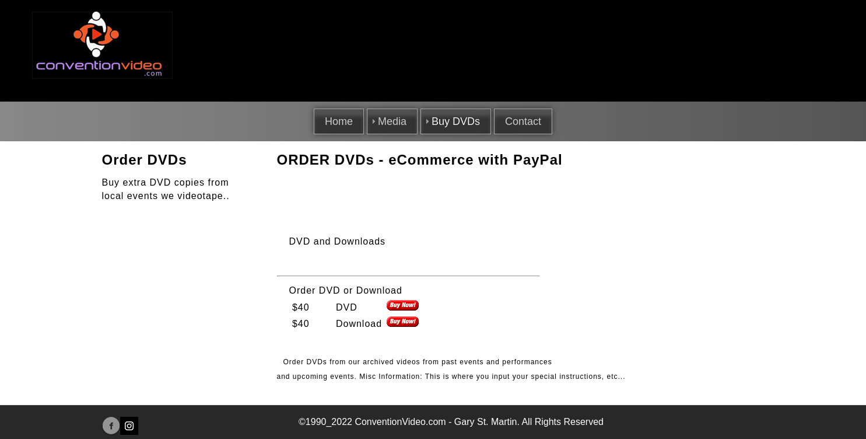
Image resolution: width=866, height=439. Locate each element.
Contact (523, 121)
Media (392, 121)
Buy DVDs (456, 121)
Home (339, 121)
